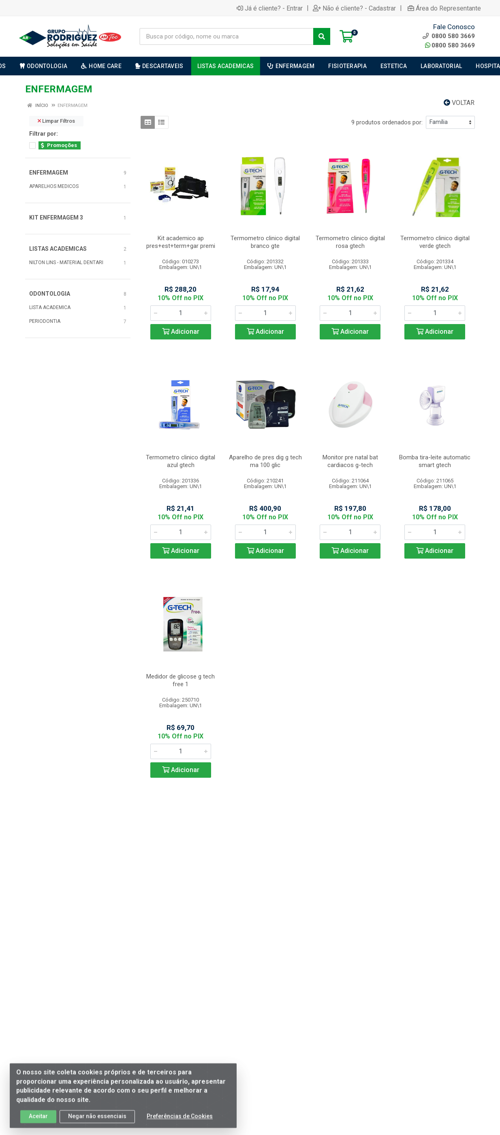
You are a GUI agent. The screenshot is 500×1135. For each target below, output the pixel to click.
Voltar (459, 103)
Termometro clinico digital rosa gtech (350, 242)
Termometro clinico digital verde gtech (435, 242)
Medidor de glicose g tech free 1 (180, 680)
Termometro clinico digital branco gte (265, 242)
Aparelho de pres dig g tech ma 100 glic (265, 461)
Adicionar (180, 331)
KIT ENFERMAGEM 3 (56, 217)
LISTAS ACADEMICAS (58, 248)
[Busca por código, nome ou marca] (226, 36)
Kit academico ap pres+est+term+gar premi (180, 242)
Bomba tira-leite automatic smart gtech (434, 461)
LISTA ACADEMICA (50, 307)
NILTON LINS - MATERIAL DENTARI (66, 262)
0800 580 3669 (450, 45)
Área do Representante (444, 8)
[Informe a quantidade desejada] (180, 313)
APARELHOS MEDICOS (54, 186)
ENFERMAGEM (48, 172)
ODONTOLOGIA (49, 293)
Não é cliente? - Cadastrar (354, 8)
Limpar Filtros (56, 121)
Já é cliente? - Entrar (270, 8)
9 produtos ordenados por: (387, 122)
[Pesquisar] (321, 36)
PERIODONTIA (44, 321)
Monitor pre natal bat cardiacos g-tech (350, 461)
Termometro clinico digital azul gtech (180, 461)
